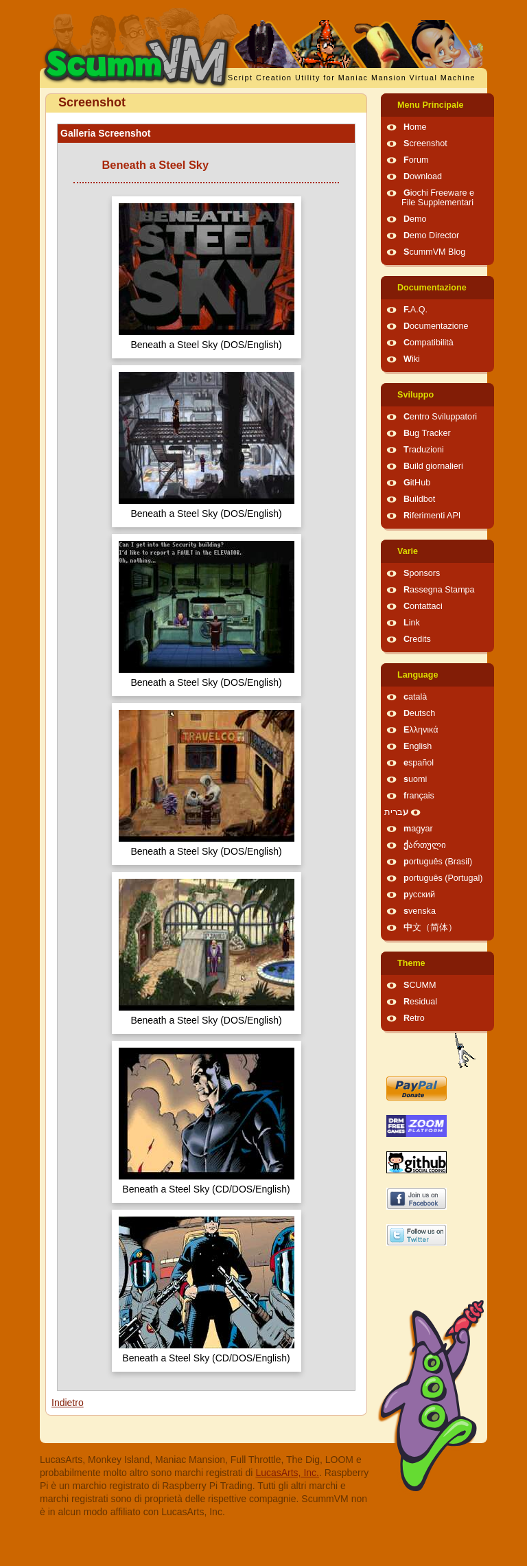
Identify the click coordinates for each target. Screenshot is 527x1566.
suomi (415, 779)
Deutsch (419, 713)
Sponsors (421, 573)
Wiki (411, 359)
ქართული (424, 845)
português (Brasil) (437, 861)
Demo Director (431, 235)
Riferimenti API (431, 515)
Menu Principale (430, 105)
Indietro (67, 1402)
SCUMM (419, 985)
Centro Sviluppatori (440, 417)
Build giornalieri (433, 466)
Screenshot (425, 143)
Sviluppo (415, 395)
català (415, 697)
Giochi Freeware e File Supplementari (437, 197)
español (418, 763)
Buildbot (419, 499)
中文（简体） (430, 927)
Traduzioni (423, 449)
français (418, 796)
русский (419, 894)
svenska (419, 911)
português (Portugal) (443, 878)
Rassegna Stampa (439, 590)
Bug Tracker (427, 433)
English (417, 746)
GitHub (416, 482)
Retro (414, 1018)
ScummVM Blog (434, 252)
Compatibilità (428, 342)
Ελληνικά (420, 730)
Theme (411, 963)
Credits (417, 639)
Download (422, 176)
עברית (396, 812)
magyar (418, 828)
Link (411, 622)
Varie (407, 551)
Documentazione (432, 287)
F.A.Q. (415, 309)
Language (417, 675)
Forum (415, 160)
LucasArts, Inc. (287, 1472)
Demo (415, 219)
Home (415, 127)
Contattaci (423, 606)
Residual (420, 1001)
